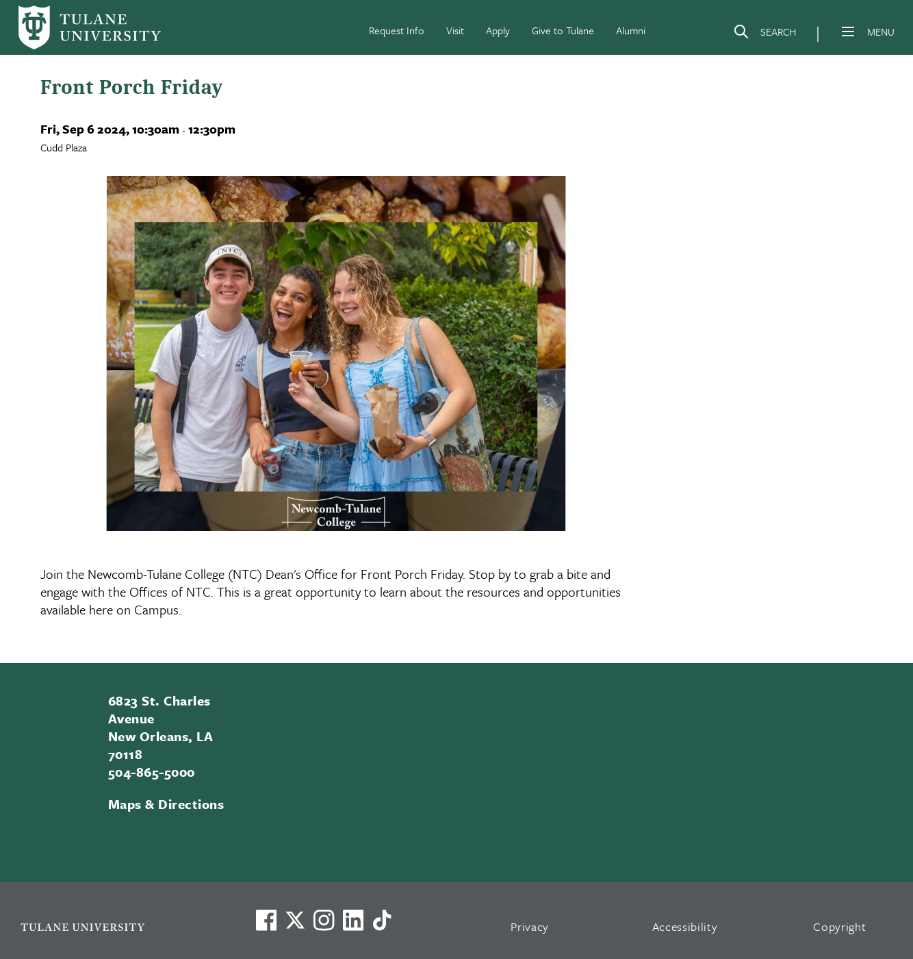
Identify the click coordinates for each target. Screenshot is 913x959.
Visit (455, 30)
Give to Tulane (563, 30)
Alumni (630, 30)
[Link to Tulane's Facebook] (323, 920)
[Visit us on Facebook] (266, 920)
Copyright (839, 926)
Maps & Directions (166, 804)
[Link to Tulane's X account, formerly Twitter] (295, 920)
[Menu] (848, 31)
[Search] (764, 34)
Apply (498, 30)
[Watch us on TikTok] (382, 920)
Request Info (396, 30)
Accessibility (685, 926)
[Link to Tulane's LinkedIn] (353, 920)
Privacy (530, 926)
